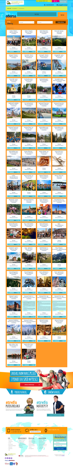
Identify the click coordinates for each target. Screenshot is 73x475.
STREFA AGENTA (31, 438)
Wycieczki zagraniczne (43, 445)
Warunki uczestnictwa (22, 444)
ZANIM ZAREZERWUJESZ (22, 438)
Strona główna (14, 8)
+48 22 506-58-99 (50, 5)
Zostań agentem (31, 444)
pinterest (9, 458)
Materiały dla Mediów (12, 445)
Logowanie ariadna (32, 441)
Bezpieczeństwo (21, 442)
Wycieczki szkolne (63, 1)
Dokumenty (10, 448)
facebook (5, 458)
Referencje (10, 447)
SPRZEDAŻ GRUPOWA (42, 438)
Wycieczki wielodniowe (43, 444)
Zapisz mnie (60, 448)
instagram (7, 458)
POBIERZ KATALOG (21, 392)
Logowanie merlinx (32, 442)
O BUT (9, 438)
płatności (10, 460)
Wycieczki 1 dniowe (42, 442)
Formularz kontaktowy (35, 431)
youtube (11, 458)
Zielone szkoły (41, 441)
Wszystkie (62, 15)
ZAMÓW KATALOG (54, 392)
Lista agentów (31, 448)
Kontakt (10, 442)
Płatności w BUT (21, 441)
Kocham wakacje (11, 454)
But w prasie (11, 444)
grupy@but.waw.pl (62, 5)
